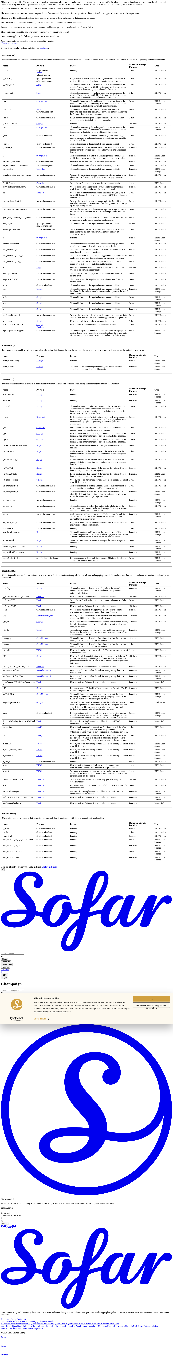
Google (39, 124)
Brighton (68, 1324)
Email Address (7, 1208)
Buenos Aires (90, 1324)
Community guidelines (36, 1321)
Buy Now (5, 1023)
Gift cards (5, 970)
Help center (6, 1319)
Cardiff (99, 1324)
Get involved (7, 964)
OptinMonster (42, 638)
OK (151, 1332)
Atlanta (19, 1324)
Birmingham (54, 1324)
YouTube (40, 327)
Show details (40, 1352)
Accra (3, 1324)
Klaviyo (39, 361)
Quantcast (40, 417)
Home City (5, 1213)
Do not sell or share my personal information (151, 1339)
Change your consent (9, 43)
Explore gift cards (49, 867)
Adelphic (40, 193)
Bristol (75, 1324)
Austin (24, 1324)
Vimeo (39, 73)
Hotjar (39, 445)
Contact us (21, 1319)
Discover (5, 967)
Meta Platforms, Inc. (44, 616)
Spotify (39, 727)
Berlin (46, 1324)
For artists (6, 962)
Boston (62, 1324)
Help (3, 972)
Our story (5, 1321)
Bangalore (31, 1324)
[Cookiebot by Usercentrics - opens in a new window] (16, 1352)
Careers (14, 1319)
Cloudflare (40, 169)
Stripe (38, 85)
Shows (4, 959)
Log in (4, 976)
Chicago (105, 1324)
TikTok (39, 480)
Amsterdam (11, 1324)
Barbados (39, 1324)
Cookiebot (44, 48)
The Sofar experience (18, 1321)
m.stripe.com (41, 101)
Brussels (81, 1324)
